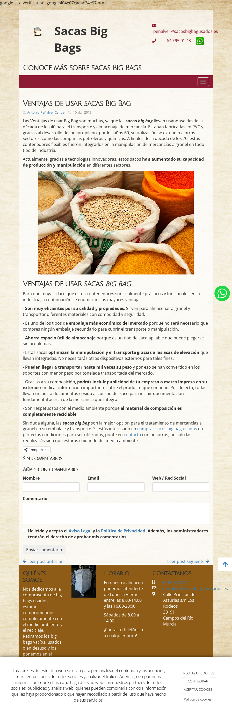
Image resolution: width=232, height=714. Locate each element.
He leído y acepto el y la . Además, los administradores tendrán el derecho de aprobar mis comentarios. (118, 534)
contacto (132, 434)
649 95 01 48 (174, 40)
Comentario (35, 498)
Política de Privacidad (123, 531)
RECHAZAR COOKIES (198, 673)
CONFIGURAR (198, 681)
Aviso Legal (80, 531)
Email (93, 478)
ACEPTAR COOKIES (198, 689)
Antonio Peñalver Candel (46, 112)
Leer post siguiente (188, 561)
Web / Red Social (169, 478)
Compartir (36, 449)
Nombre (31, 478)
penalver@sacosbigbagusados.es (185, 28)
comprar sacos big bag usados (167, 429)
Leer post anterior (43, 561)
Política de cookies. (198, 699)
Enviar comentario (44, 550)
